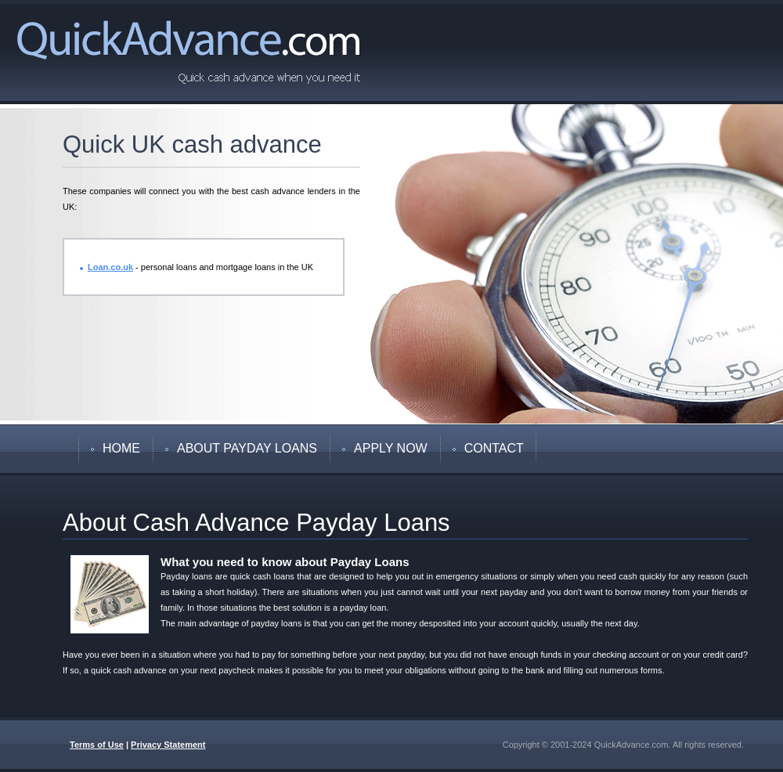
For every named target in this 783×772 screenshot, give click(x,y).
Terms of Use (97, 744)
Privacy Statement (168, 744)
